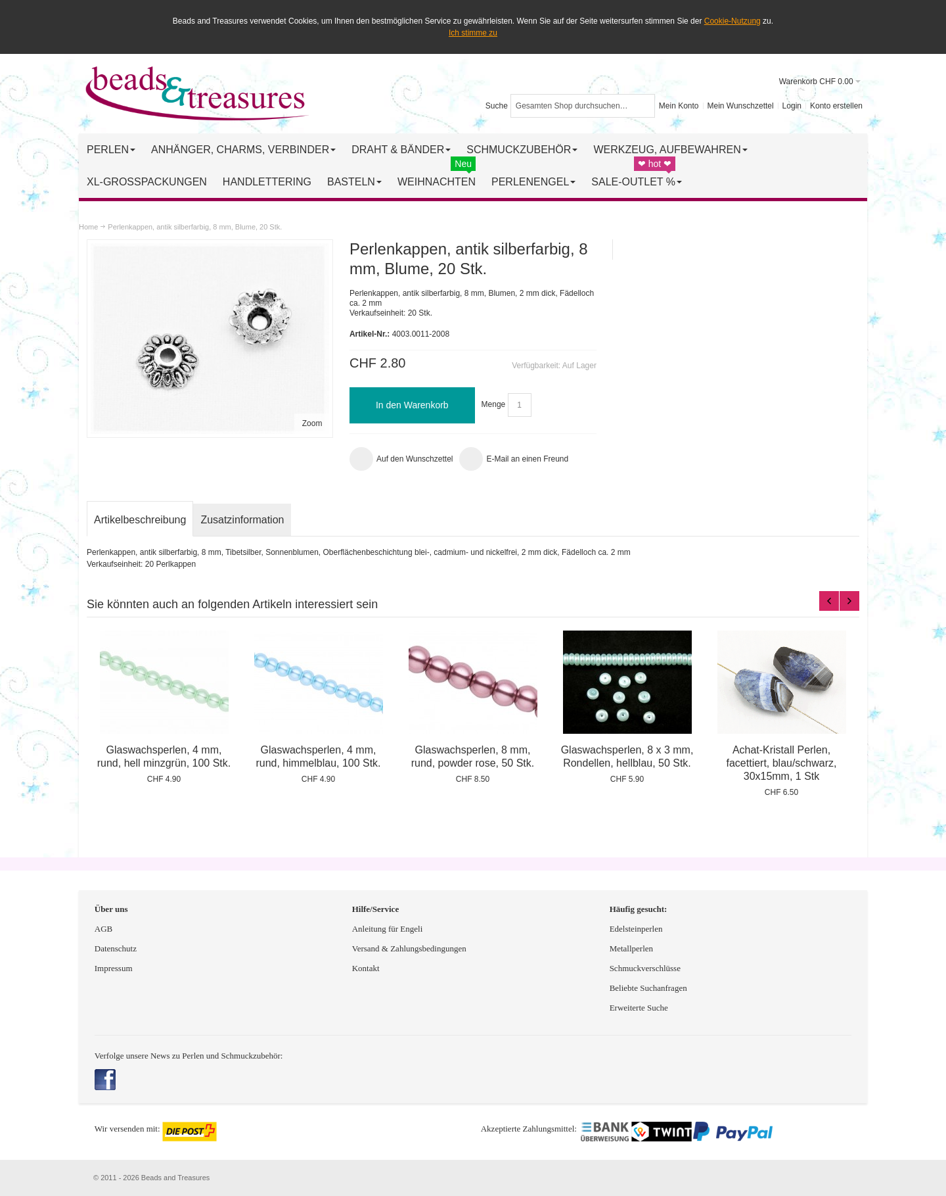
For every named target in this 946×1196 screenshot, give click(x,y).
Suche (496, 105)
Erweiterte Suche (640, 1008)
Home (88, 227)
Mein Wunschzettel (740, 105)
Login (791, 105)
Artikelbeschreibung (140, 519)
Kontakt (366, 968)
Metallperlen (631, 948)
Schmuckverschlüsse (645, 968)
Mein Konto (679, 105)
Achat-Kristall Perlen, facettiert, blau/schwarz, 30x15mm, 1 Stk (782, 763)
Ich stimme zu (473, 32)
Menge (494, 405)
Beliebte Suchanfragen (648, 988)
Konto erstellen (836, 105)
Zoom (312, 423)
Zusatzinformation (242, 519)
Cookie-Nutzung (732, 21)
